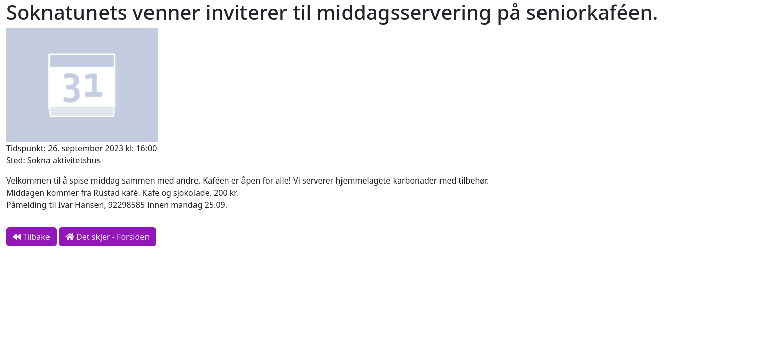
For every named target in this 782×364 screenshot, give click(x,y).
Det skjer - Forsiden (107, 236)
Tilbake (31, 236)
